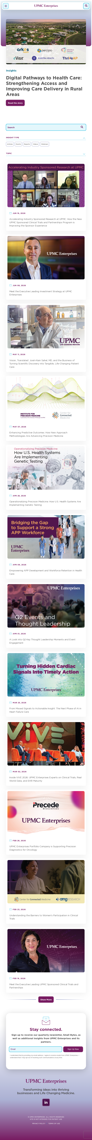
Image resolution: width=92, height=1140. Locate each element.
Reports (27, 144)
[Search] (86, 6)
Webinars (44, 144)
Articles (10, 144)
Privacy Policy (38, 1123)
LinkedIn (46, 1102)
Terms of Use (54, 1123)
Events (18, 144)
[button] (15, 103)
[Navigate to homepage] (46, 6)
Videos (35, 144)
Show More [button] (46, 999)
